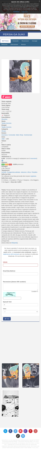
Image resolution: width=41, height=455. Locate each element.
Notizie (23, 44)
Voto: (5, 308)
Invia (6, 319)
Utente (5, 262)
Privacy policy (35, 447)
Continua (16, 11)
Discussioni (14, 44)
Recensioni (25, 41)
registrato (33, 176)
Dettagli (5, 41)
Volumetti (16, 41)
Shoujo (3, 131)
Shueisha (4, 119)
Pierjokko (34, 172)
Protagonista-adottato (13, 172)
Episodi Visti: (7, 302)
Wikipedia (14, 243)
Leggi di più (25, 11)
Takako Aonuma (6, 123)
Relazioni (4, 44)
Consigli (34, 41)
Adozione (24, 172)
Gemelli (3, 172)
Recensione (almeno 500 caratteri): (14, 282)
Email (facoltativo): (9, 271)
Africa (29, 172)
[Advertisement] (21, 52)
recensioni (33, 158)
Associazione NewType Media (9, 441)
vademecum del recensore (11, 254)
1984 (3, 139)
